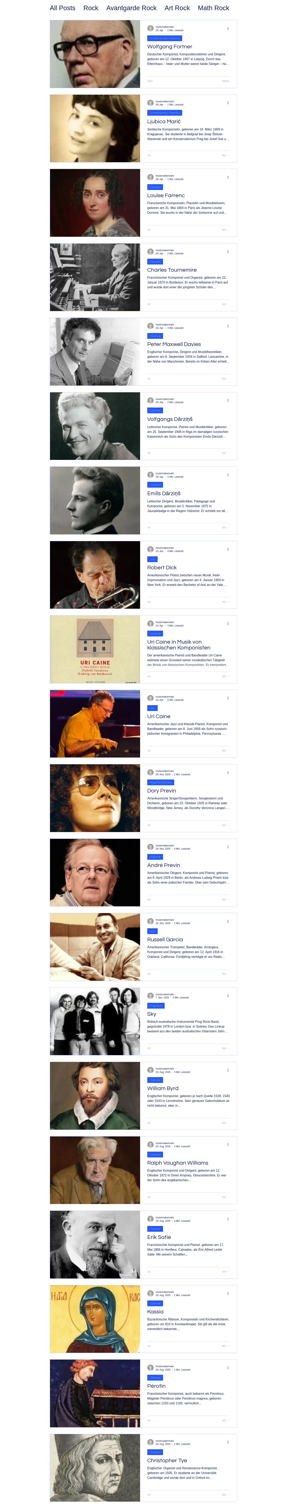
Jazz (152, 559)
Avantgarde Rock (131, 8)
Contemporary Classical (165, 38)
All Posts (62, 8)
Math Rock (213, 8)
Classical (155, 187)
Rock (90, 8)
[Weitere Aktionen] (229, 28)
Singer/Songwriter (161, 782)
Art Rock (177, 8)
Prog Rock (156, 1005)
